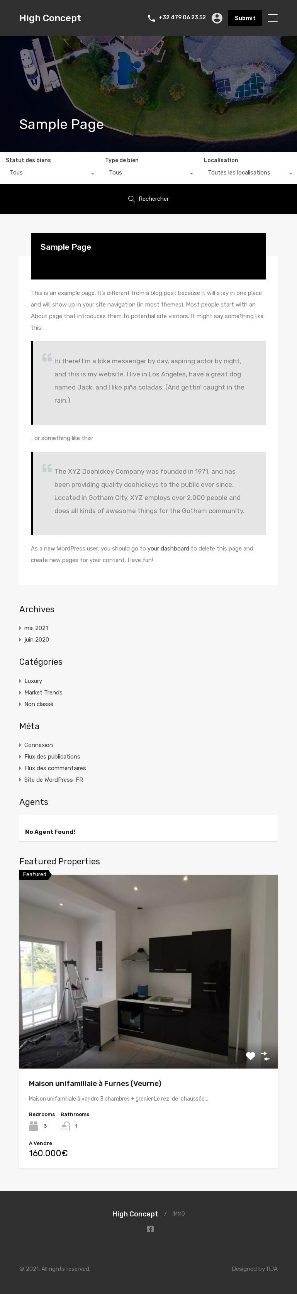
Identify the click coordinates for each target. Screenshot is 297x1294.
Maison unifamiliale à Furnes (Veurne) (95, 1083)
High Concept (50, 18)
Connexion (38, 745)
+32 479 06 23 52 (182, 18)
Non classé (38, 704)
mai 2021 (36, 628)
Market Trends (43, 692)
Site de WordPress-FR (53, 779)
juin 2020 (36, 639)
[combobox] (49, 174)
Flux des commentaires (55, 768)
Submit (245, 18)
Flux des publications (52, 756)
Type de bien (122, 160)
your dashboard (168, 548)
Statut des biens (28, 160)
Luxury (33, 680)
